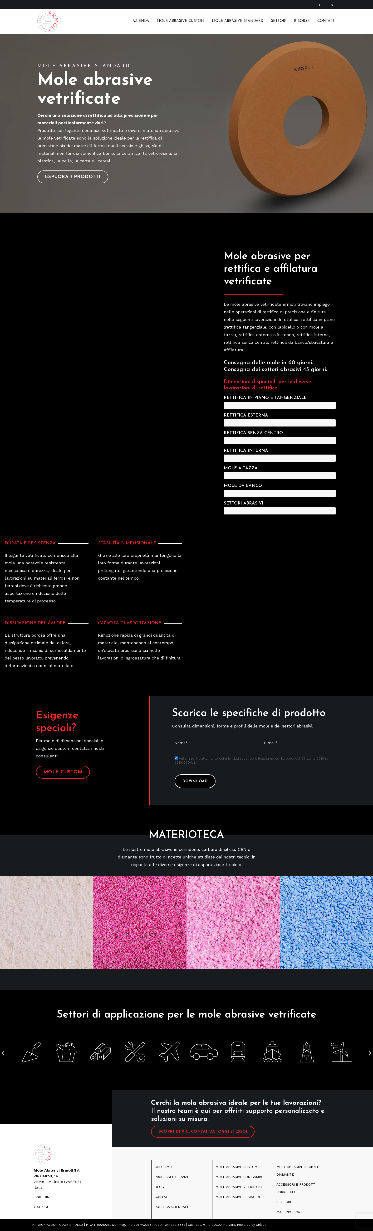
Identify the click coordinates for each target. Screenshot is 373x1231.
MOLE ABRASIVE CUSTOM (236, 1167)
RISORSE (302, 21)
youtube (41, 1207)
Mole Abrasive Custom (180, 21)
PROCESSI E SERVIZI (171, 1177)
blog (159, 1187)
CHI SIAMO (163, 1167)
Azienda (141, 21)
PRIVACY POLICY (44, 1224)
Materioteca (288, 1212)
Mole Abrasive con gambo (240, 1177)
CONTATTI (163, 1197)
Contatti (326, 21)
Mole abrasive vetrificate (240, 1187)
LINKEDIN (41, 1197)
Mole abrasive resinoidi (238, 1197)
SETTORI (283, 1202)
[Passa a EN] (330, 4)
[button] (3, 1053)
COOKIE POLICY (71, 1224)
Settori (278, 21)
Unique (261, 1224)
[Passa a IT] (321, 4)
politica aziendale (172, 1207)
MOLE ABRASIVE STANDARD (237, 21)
